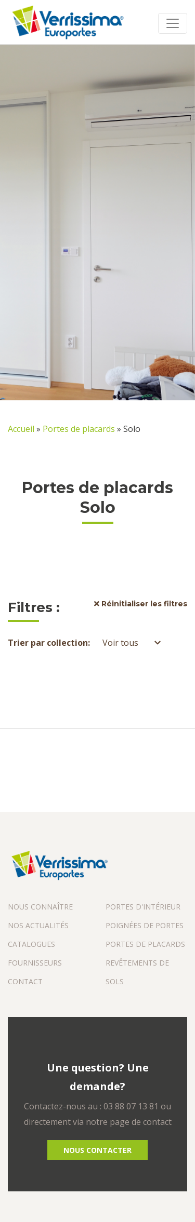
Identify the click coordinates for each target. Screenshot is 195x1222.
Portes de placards (79, 429)
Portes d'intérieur (143, 907)
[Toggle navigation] (172, 23)
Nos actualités (38, 925)
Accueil (21, 429)
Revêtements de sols (137, 972)
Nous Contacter (97, 1150)
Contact (25, 981)
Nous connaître (40, 907)
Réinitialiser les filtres (140, 604)
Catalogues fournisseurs (35, 953)
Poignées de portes (145, 925)
